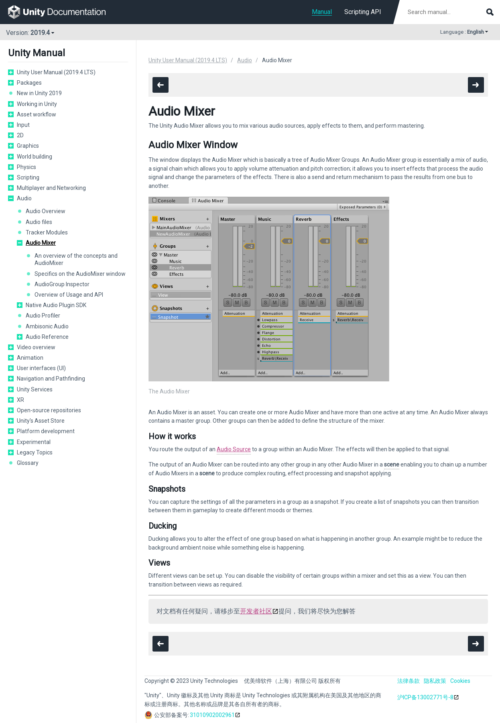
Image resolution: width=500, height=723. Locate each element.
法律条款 (408, 681)
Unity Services (35, 389)
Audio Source (234, 449)
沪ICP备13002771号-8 (425, 697)
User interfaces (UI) (41, 368)
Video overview (36, 347)
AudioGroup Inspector (62, 284)
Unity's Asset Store (41, 421)
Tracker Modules (47, 232)
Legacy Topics (35, 452)
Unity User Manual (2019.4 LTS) (56, 72)
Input (23, 125)
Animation (30, 357)
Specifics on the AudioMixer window (80, 274)
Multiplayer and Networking (51, 188)
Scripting (28, 177)
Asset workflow (36, 114)
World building (34, 156)
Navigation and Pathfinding (51, 378)
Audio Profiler (43, 315)
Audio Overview (45, 211)
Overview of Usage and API (69, 294)
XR (20, 400)
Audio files (39, 222)
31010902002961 (212, 715)
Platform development (46, 431)
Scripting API (362, 12)
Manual (322, 12)
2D (20, 135)
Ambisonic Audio (47, 326)
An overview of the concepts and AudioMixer (76, 259)
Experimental (34, 442)
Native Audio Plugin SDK (56, 305)
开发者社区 (256, 611)
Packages (29, 82)
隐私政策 (435, 681)
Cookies (460, 681)
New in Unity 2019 (39, 93)
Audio (24, 198)
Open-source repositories (49, 410)
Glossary (28, 463)
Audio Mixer (41, 243)
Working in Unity (37, 104)
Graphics (28, 146)
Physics (26, 167)
